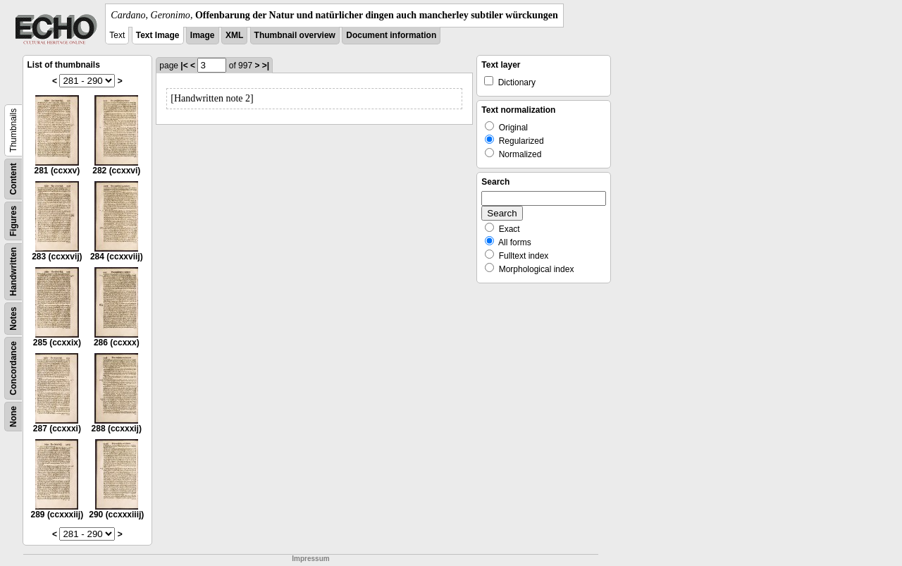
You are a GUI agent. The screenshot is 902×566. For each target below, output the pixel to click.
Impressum (310, 558)
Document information (391, 35)
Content (13, 179)
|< (183, 65)
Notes (13, 318)
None (13, 416)
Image (202, 35)
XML (234, 35)
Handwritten (13, 271)
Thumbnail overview (294, 35)
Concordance (13, 368)
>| (265, 65)
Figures (13, 221)
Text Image (158, 35)
